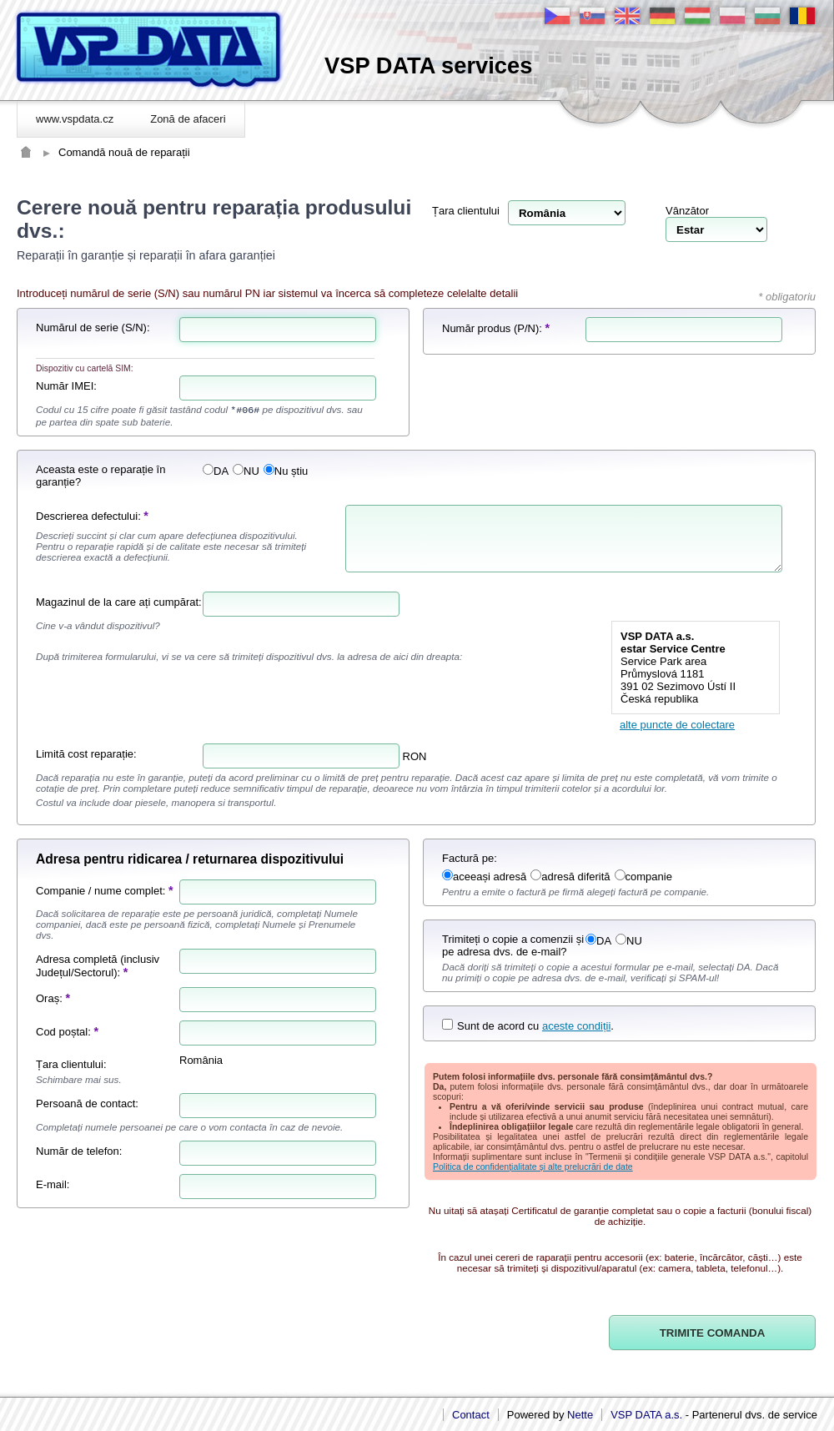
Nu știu (286, 471)
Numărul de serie (77, 327)
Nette (580, 1414)
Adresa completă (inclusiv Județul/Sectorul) (97, 966)
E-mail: (52, 1184)
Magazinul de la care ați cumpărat (117, 602)
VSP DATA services (428, 65)
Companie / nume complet (99, 890)
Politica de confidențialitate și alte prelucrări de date (533, 1166)
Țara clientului (466, 210)
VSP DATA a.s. (646, 1414)
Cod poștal (62, 1031)
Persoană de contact (85, 1103)
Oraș (47, 998)
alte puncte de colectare (677, 724)
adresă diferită (570, 876)
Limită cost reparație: (86, 754)
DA (216, 471)
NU (246, 471)
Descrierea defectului (87, 516)
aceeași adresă (484, 876)
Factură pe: (469, 858)
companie (643, 876)
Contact (471, 1414)
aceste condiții (576, 1026)
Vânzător (687, 210)
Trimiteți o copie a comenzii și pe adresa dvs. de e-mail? (513, 945)
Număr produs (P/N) (490, 328)
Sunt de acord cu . (528, 1026)
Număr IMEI (64, 386)
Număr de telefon (77, 1151)
